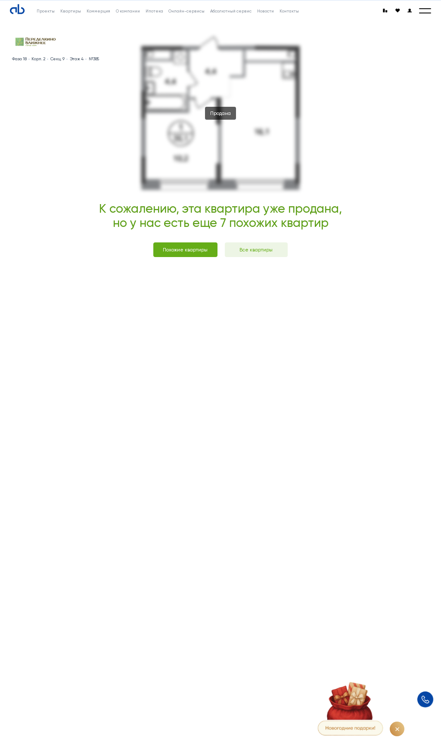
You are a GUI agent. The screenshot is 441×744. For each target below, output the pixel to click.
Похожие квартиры (185, 250)
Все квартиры (256, 250)
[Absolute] (17, 9)
